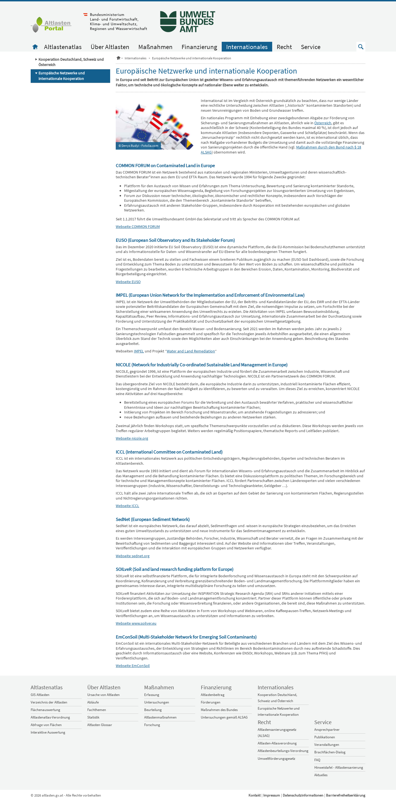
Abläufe (93, 702)
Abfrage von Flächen (46, 724)
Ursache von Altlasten (103, 694)
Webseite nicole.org (132, 438)
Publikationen (324, 737)
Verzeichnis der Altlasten (49, 702)
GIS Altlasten (40, 694)
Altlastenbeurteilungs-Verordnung (283, 750)
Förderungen (210, 702)
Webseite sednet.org (132, 555)
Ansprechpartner (327, 729)
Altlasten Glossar (99, 724)
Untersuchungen (156, 702)
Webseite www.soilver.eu (136, 623)
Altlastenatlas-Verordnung (50, 717)
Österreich (322, 122)
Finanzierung (199, 47)
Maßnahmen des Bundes (219, 709)
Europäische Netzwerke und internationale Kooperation (61, 75)
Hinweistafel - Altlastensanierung (338, 767)
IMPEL (139, 351)
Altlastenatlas (63, 47)
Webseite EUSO (128, 281)
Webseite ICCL (127, 505)
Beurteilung (153, 709)
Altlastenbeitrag (212, 694)
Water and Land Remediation (191, 351)
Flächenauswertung (45, 709)
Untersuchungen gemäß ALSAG (224, 717)
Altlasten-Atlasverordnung (277, 743)
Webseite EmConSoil (133, 665)
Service (310, 47)
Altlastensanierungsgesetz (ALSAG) (277, 732)
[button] (360, 47)
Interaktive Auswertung (48, 732)
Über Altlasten (110, 47)
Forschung (152, 724)
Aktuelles (320, 775)
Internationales (247, 47)
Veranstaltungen (326, 744)
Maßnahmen (155, 47)
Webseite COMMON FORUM (138, 226)
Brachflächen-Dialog (330, 752)
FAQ (317, 760)
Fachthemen (96, 709)
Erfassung (151, 694)
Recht (284, 47)
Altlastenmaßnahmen (160, 717)
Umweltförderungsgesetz (276, 758)
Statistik (93, 717)
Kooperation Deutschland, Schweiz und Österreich (71, 62)
